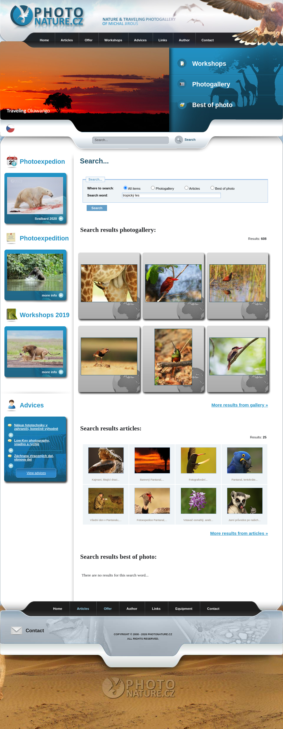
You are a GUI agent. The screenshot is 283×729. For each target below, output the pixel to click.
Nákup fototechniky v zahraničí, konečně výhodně (36, 426)
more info (49, 295)
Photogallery (205, 84)
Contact (207, 40)
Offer (89, 40)
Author (184, 40)
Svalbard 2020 (46, 218)
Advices (140, 40)
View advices (36, 473)
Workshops (113, 40)
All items (132, 188)
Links (163, 40)
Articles (67, 40)
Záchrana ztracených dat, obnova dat (34, 457)
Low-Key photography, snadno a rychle (32, 442)
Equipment (183, 608)
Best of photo (206, 105)
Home (44, 40)
